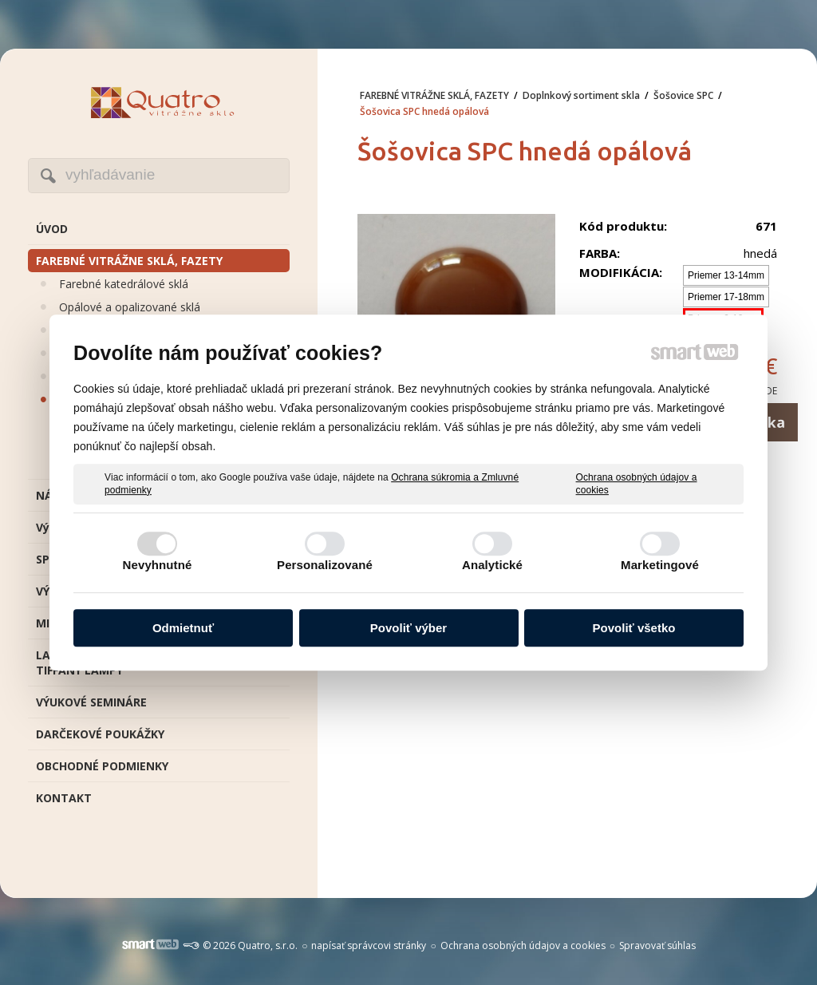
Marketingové (660, 565)
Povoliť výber (408, 628)
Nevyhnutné (157, 565)
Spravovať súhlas (657, 945)
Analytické (492, 565)
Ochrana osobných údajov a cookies (636, 484)
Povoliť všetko (634, 628)
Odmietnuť (183, 628)
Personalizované (325, 565)
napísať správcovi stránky (368, 945)
